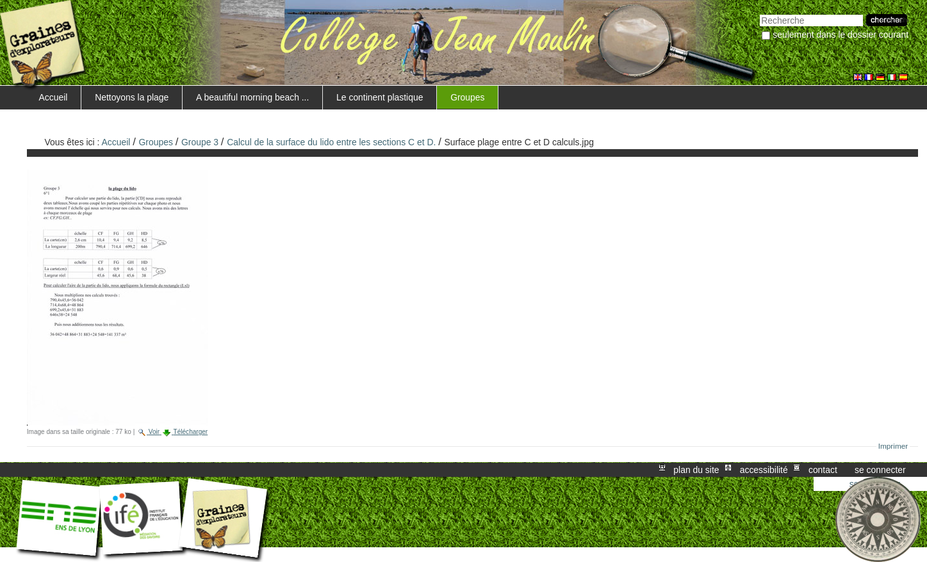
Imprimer (893, 446)
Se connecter (880, 470)
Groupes (467, 97)
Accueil (53, 97)
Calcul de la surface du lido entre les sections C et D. (331, 142)
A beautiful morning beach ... (252, 97)
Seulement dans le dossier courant (840, 34)
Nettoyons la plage (131, 97)
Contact (822, 470)
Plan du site (696, 470)
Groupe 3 (199, 142)
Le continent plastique (379, 97)
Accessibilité (764, 470)
